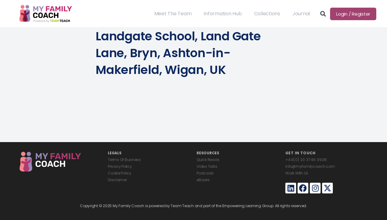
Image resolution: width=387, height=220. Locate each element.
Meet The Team (173, 13)
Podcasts (205, 173)
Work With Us (296, 173)
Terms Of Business (124, 159)
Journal (301, 13)
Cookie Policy (119, 173)
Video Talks (207, 166)
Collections (267, 13)
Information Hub (223, 13)
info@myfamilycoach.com (310, 166)
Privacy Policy (120, 166)
